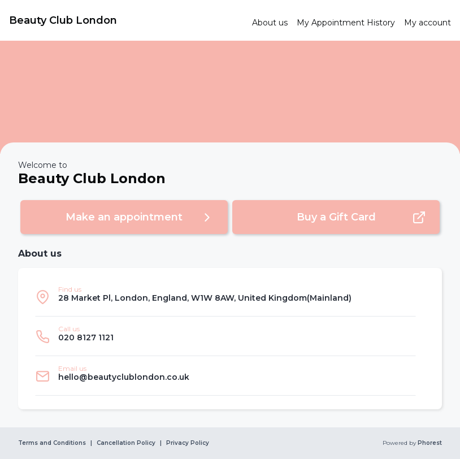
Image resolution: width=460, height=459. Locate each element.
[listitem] (225, 297)
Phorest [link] (429, 443)
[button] (124, 217)
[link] (126, 20)
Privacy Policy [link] (187, 443)
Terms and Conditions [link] (52, 443)
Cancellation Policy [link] (126, 443)
